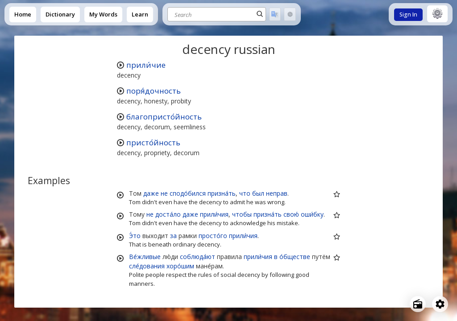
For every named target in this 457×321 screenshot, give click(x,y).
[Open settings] (440, 304)
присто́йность (153, 142)
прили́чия (214, 214)
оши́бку (312, 214)
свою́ (291, 214)
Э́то (135, 235)
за (173, 235)
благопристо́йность (164, 116)
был (258, 193)
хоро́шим (180, 266)
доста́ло (168, 214)
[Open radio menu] (418, 304)
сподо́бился (188, 193)
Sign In (408, 14)
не (164, 193)
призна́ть (222, 193)
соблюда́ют (197, 256)
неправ (276, 193)
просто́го (213, 235)
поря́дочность (153, 91)
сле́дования (147, 266)
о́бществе (294, 256)
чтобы (242, 214)
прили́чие (146, 65)
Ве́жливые (145, 256)
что (244, 193)
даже (151, 193)
